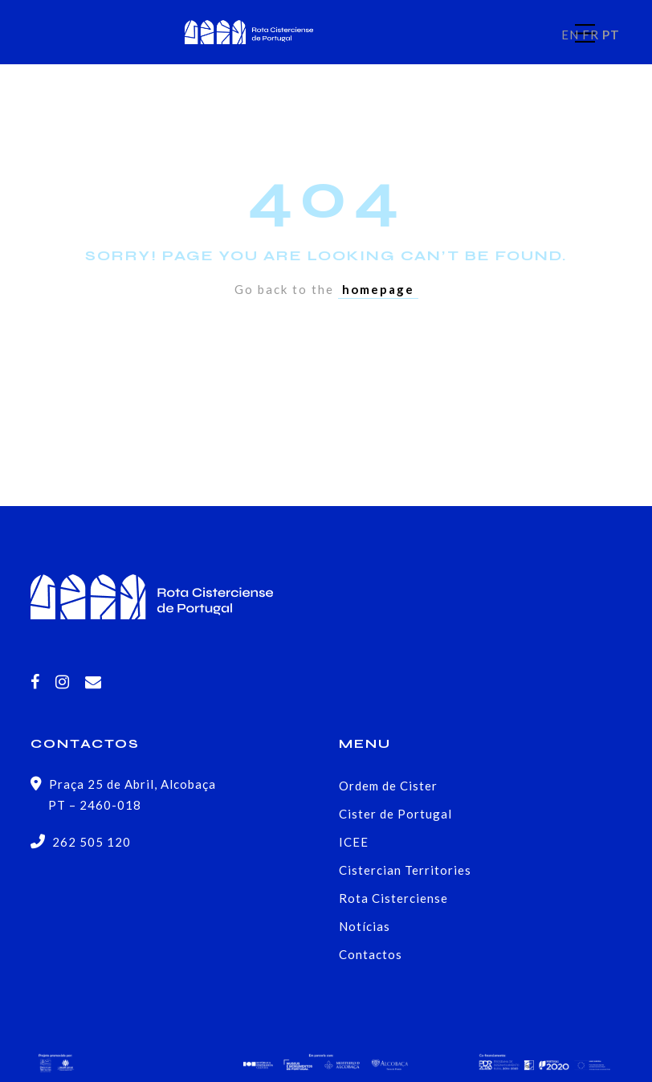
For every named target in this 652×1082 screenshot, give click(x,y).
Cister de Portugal (395, 813)
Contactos (370, 954)
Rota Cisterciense (393, 898)
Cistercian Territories (405, 870)
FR (590, 34)
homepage (378, 289)
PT (611, 34)
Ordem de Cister (388, 785)
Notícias (364, 926)
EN (570, 34)
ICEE (354, 842)
